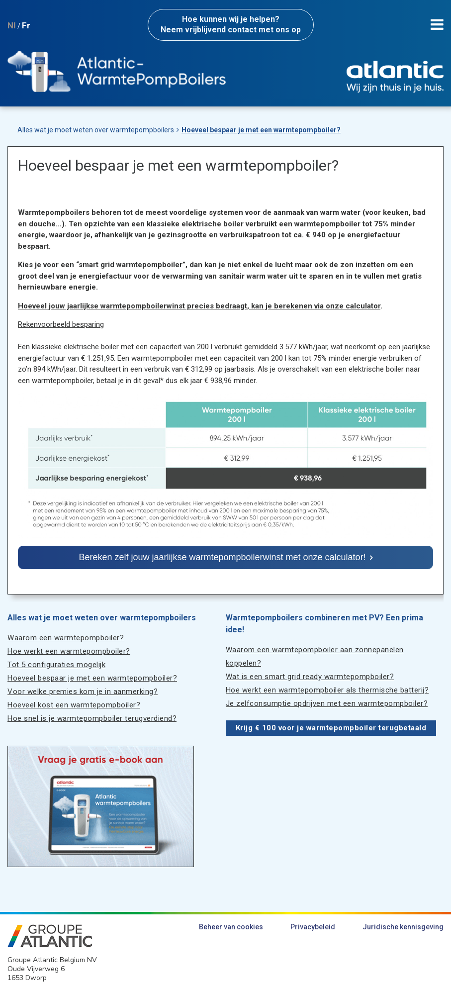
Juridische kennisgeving (403, 927)
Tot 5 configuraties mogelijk (56, 664)
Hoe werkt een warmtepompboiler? (68, 651)
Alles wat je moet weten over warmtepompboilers (95, 130)
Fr (26, 25)
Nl (11, 25)
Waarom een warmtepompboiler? (65, 637)
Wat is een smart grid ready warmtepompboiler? (310, 676)
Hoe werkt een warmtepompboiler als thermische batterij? (327, 690)
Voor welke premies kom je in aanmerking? (82, 691)
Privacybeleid (312, 927)
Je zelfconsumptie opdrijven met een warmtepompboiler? (327, 703)
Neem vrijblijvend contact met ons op (231, 24)
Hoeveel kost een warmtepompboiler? (73, 704)
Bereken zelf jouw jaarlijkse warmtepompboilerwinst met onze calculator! (222, 557)
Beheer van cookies (231, 927)
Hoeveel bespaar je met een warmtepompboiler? (261, 130)
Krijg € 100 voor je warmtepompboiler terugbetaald (331, 727)
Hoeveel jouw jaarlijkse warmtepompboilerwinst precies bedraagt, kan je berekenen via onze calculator (199, 305)
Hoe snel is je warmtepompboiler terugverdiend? (92, 718)
